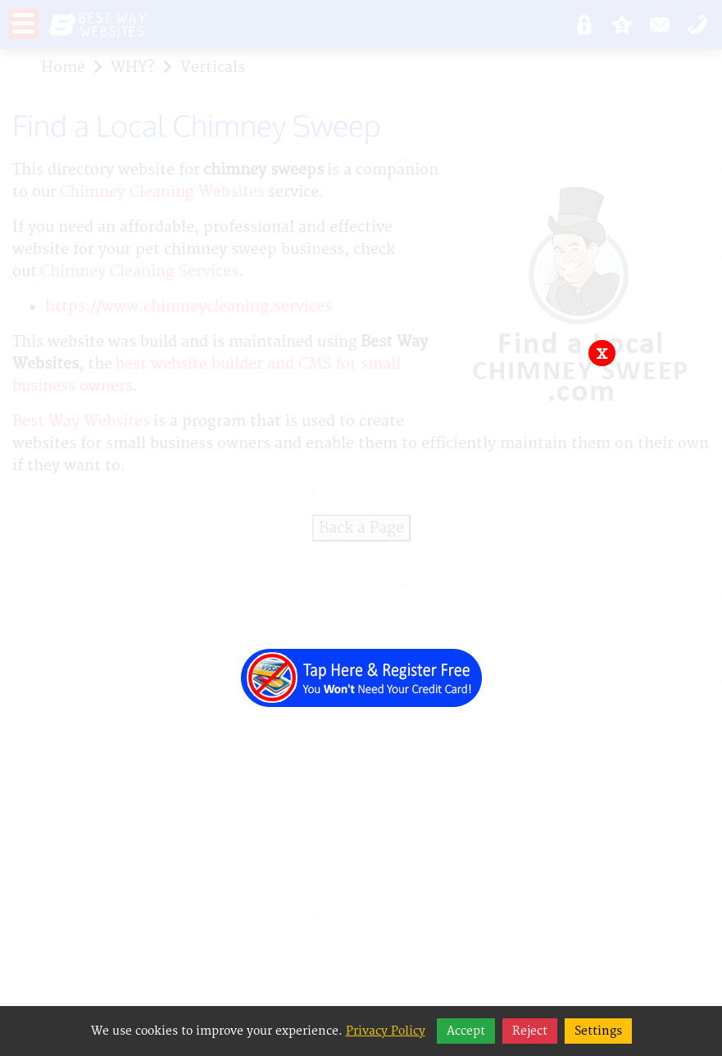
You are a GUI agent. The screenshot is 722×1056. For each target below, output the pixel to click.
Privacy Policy (385, 1031)
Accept (466, 1031)
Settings (598, 1031)
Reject (529, 1031)
